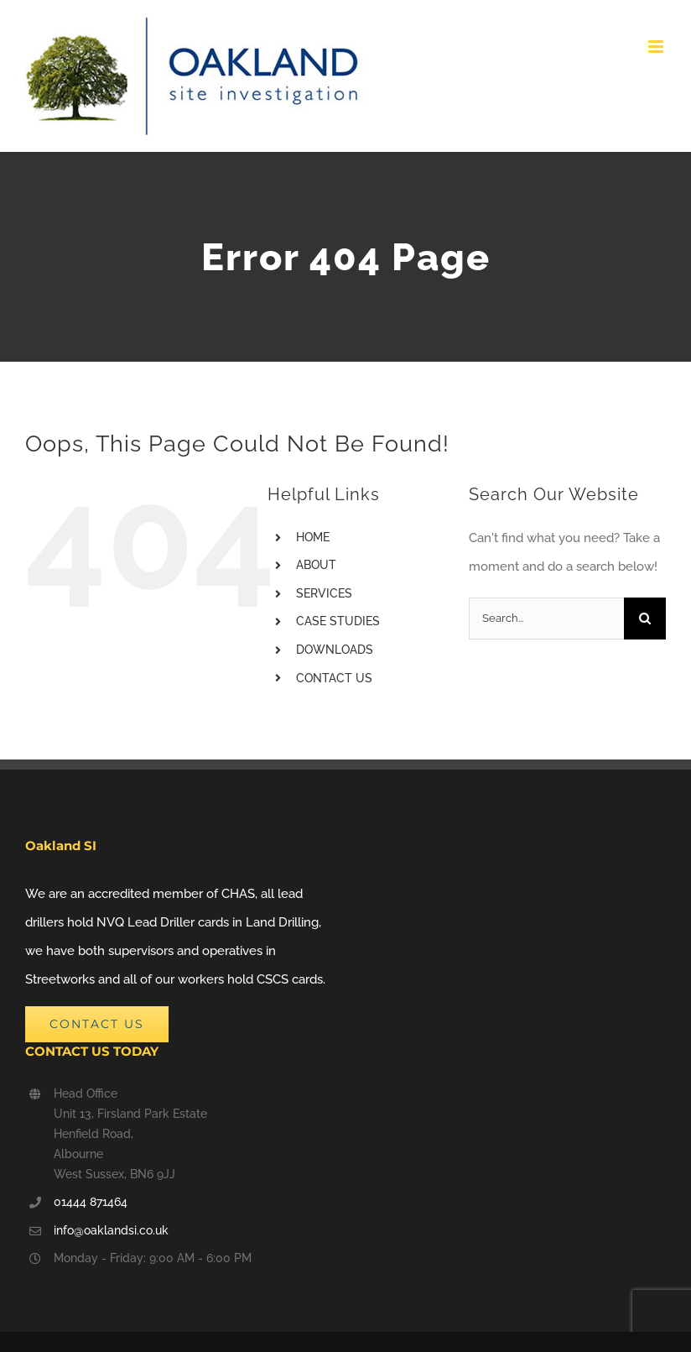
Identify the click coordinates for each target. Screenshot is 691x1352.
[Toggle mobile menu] (657, 46)
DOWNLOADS (334, 649)
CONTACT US (334, 678)
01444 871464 (90, 1201)
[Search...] (546, 618)
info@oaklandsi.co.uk (111, 1230)
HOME (313, 537)
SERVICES (324, 593)
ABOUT (316, 565)
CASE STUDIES (338, 621)
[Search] (645, 618)
